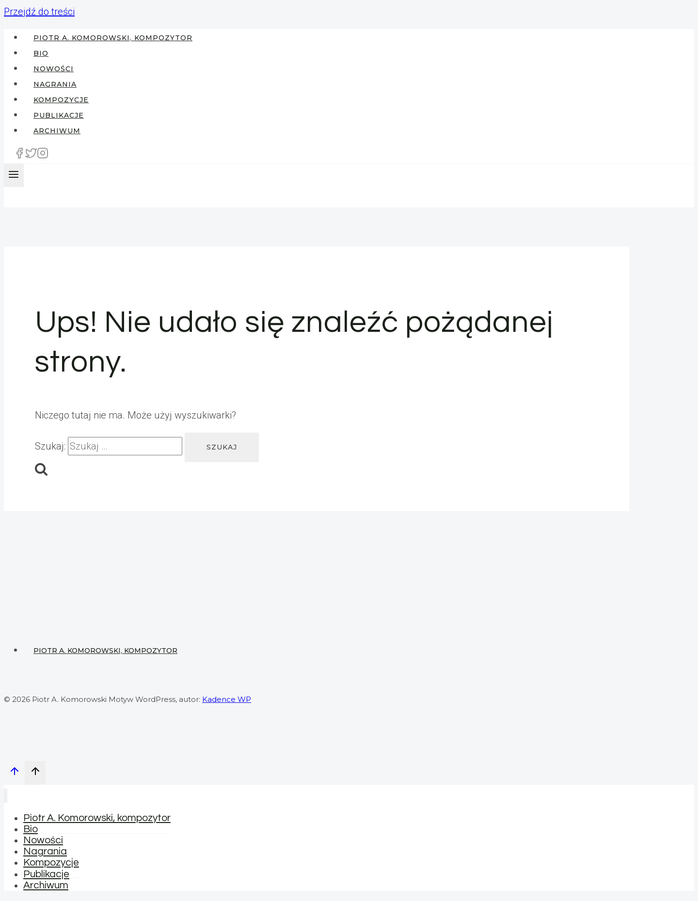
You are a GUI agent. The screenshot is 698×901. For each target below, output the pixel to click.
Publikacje (58, 115)
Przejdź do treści (39, 11)
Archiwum (56, 130)
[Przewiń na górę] (14, 773)
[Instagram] (42, 156)
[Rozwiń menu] (14, 175)
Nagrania (55, 84)
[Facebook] (19, 156)
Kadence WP (226, 699)
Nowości (53, 68)
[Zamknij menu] (5, 796)
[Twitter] (31, 156)
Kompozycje (61, 99)
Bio (40, 53)
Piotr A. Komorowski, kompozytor (112, 37)
